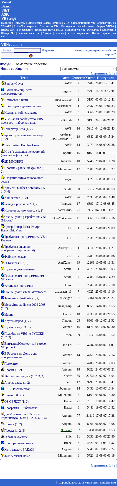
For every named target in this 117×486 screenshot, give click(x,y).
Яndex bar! (8, 29)
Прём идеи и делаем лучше (22, 106)
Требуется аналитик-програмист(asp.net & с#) (18, 248)
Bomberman (12, 198)
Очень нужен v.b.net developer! (25, 292)
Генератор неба (14, 129)
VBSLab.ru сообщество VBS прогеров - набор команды (22, 120)
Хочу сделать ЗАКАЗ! (19, 449)
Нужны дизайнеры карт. (20, 112)
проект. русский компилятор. (23, 135)
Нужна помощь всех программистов (16, 91)
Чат (13, 33)
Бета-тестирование (78, 33)
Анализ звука (13, 382)
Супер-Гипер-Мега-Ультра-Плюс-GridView (21, 228)
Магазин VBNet (75, 29)
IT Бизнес (11, 263)
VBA (66, 22)
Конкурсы (108, 29)
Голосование (25, 29)
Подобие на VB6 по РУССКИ (24, 333)
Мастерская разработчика (77, 26)
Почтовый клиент (16, 100)
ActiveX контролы (25, 26)
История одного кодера (20, 210)
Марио (8, 314)
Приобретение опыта (18, 443)
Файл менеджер (15, 256)
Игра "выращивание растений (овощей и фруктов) (23, 153)
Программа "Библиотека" (21, 408)
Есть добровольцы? (17, 204)
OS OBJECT (12, 401)
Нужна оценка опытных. (21, 269)
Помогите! (11, 363)
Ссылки (59, 33)
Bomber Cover (13, 83)
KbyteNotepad (13, 321)
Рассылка (93, 29)
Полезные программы (49, 29)
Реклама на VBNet (29, 33)
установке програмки (18, 285)
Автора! (47, 33)
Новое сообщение (14, 68)
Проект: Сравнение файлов (22, 168)
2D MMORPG (13, 161)
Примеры (19, 22)
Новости (6, 22)
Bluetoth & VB (14, 395)
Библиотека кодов (39, 22)
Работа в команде (16, 437)
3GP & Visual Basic (17, 456)
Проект (9, 370)
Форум (5, 64)
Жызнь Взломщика (17, 376)
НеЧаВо (56, 22)
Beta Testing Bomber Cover (22, 145)
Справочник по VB (83, 22)
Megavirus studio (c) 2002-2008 (25, 304)
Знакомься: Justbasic (17, 298)
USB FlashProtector (17, 389)
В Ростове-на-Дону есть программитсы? (19, 355)
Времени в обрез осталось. (22, 188)
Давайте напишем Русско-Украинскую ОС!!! (20, 416)
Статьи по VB (49, 26)
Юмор (5, 33)
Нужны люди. (13, 327)
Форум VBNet (105, 26)
